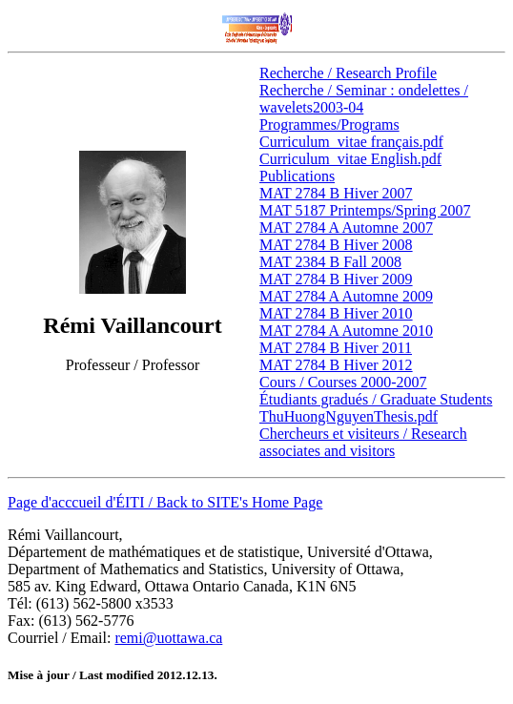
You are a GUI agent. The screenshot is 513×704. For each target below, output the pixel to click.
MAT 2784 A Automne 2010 (346, 330)
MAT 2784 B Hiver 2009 (336, 279)
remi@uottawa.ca (168, 638)
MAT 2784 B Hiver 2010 (336, 313)
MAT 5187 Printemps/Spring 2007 (365, 210)
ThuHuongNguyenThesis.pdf (348, 416)
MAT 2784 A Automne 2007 (346, 227)
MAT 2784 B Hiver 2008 (336, 245)
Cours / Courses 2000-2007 (343, 382)
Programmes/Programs (329, 124)
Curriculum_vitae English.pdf (350, 159)
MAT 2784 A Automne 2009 (346, 296)
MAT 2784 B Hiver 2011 (335, 348)
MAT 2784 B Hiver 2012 (336, 365)
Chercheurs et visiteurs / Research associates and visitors (363, 442)
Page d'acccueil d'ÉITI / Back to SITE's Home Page (165, 502)
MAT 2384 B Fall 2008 (330, 262)
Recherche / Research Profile (348, 73)
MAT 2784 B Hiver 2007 (336, 193)
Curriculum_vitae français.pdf (351, 142)
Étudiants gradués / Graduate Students (375, 399)
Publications (297, 176)
